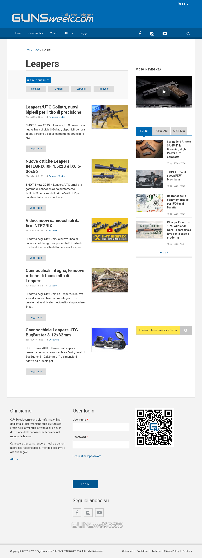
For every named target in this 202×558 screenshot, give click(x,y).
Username (80, 419)
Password (80, 437)
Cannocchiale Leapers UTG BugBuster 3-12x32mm (52, 332)
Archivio (179, 130)
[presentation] (102, 467)
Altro (67, 33)
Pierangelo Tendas (57, 117)
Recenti (144, 130)
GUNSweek (53, 230)
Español (81, 88)
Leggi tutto (36, 148)
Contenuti (34, 33)
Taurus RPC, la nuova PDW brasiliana (176, 175)
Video (53, 33)
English (59, 88)
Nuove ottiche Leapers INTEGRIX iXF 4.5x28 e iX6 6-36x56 (54, 166)
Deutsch (36, 88)
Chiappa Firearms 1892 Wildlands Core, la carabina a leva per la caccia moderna (179, 230)
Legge (84, 33)
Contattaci (142, 551)
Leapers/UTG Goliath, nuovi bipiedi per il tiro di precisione (53, 109)
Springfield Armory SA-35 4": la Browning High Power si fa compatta (179, 149)
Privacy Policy (171, 551)
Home (17, 33)
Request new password (87, 456)
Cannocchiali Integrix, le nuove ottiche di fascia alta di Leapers (55, 275)
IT (183, 4)
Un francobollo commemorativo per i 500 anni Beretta (178, 201)
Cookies (187, 551)
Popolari (161, 130)
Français (103, 88)
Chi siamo (127, 551)
